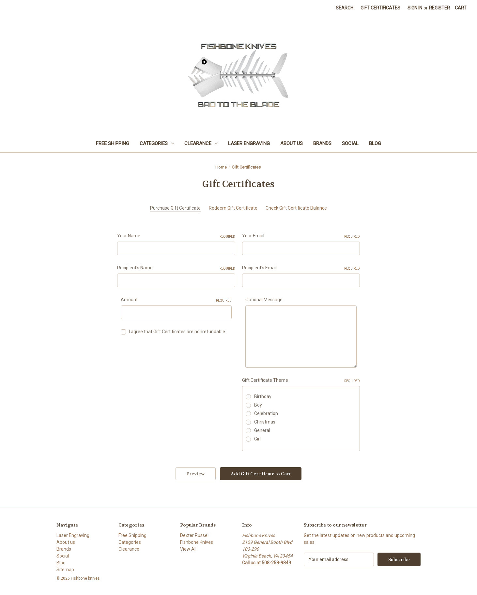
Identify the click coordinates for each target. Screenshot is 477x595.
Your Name (176, 236)
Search (344, 7)
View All (188, 549)
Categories (157, 143)
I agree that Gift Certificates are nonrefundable (177, 331)
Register (439, 7)
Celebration (266, 413)
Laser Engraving (249, 143)
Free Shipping (112, 143)
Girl (257, 438)
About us (291, 143)
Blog (375, 143)
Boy (258, 405)
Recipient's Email (301, 268)
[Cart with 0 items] (460, 8)
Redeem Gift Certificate (233, 208)
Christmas (264, 421)
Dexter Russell (194, 535)
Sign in (415, 7)
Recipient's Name (176, 268)
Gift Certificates (380, 7)
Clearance (201, 143)
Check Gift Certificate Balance (296, 208)
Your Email (301, 236)
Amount (176, 300)
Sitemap (65, 569)
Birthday (262, 396)
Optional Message (264, 299)
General (262, 430)
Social (350, 143)
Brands (322, 143)
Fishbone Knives (196, 542)
